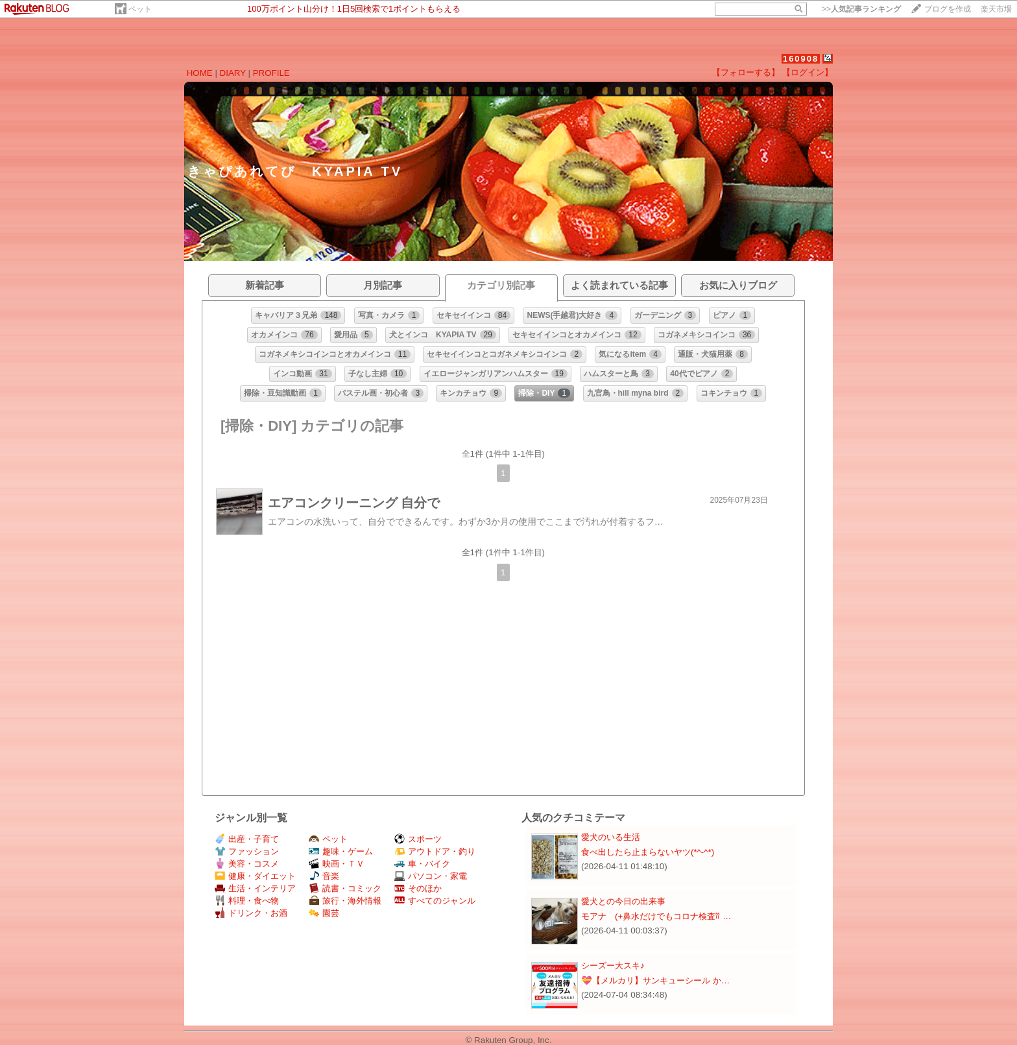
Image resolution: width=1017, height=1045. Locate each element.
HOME (200, 73)
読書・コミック (345, 888)
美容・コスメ (247, 864)
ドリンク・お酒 (251, 913)
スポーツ (418, 839)
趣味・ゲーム (341, 851)
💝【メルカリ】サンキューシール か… (655, 980)
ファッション (247, 851)
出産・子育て (247, 839)
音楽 (324, 876)
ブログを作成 (947, 9)
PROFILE (271, 73)
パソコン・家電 (430, 876)
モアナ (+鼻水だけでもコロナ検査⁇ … (656, 916)
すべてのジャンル (434, 901)
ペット (140, 9)
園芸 (324, 913)
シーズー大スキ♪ (613, 965)
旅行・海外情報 (345, 901)
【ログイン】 (807, 72)
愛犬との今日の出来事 (623, 901)
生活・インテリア (255, 888)
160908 (801, 59)
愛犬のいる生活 (610, 837)
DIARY (233, 73)
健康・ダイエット (255, 876)
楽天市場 (996, 9)
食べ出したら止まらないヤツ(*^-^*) (647, 852)
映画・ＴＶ (337, 864)
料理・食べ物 (247, 901)
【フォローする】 (746, 72)
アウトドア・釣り (434, 851)
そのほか (418, 888)
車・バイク (422, 864)
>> (861, 9)
